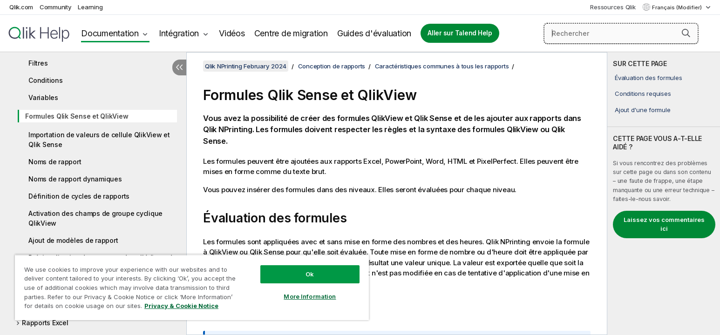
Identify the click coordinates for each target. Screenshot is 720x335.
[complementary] (663, 193)
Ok (310, 274)
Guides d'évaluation (374, 33)
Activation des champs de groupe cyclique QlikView (95, 218)
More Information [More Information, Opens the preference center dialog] (310, 296)
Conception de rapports (332, 66)
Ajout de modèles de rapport (73, 240)
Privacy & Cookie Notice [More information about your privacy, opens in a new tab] (181, 305)
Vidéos (232, 33)
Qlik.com (21, 7)
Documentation (110, 33)
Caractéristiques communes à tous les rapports (442, 66)
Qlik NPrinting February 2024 (245, 66)
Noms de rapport (54, 162)
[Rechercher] (621, 33)
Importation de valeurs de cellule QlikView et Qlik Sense (99, 139)
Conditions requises (643, 93)
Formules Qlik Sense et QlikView (76, 116)
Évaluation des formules (648, 77)
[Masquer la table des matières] (179, 67)
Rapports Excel (45, 323)
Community (56, 7)
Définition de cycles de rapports (78, 196)
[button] (686, 33)
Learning (90, 7)
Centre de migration (291, 33)
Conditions (45, 80)
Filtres (38, 63)
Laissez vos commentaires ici (664, 224)
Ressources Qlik (612, 7)
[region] (192, 287)
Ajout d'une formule (642, 110)
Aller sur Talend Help (460, 33)
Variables (43, 97)
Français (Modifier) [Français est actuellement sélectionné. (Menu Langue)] (677, 7)
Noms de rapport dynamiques (75, 179)
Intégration (179, 33)
